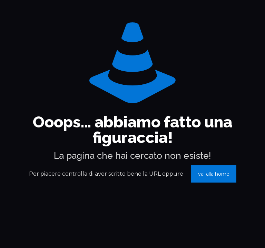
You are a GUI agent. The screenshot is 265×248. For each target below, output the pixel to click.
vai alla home (213, 174)
